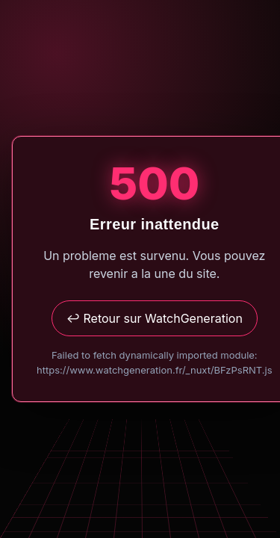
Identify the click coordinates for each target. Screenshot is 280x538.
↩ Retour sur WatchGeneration (154, 318)
